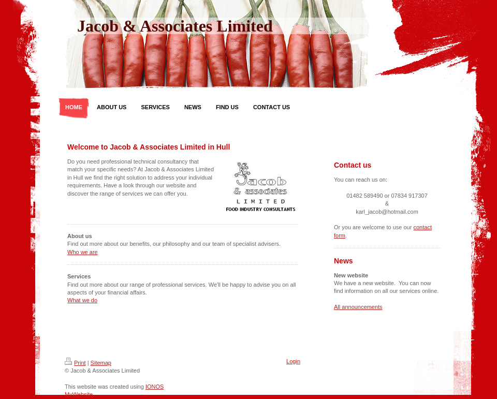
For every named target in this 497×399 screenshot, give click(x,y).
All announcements (358, 307)
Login (293, 361)
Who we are (82, 252)
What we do (82, 300)
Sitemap (101, 363)
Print (75, 363)
